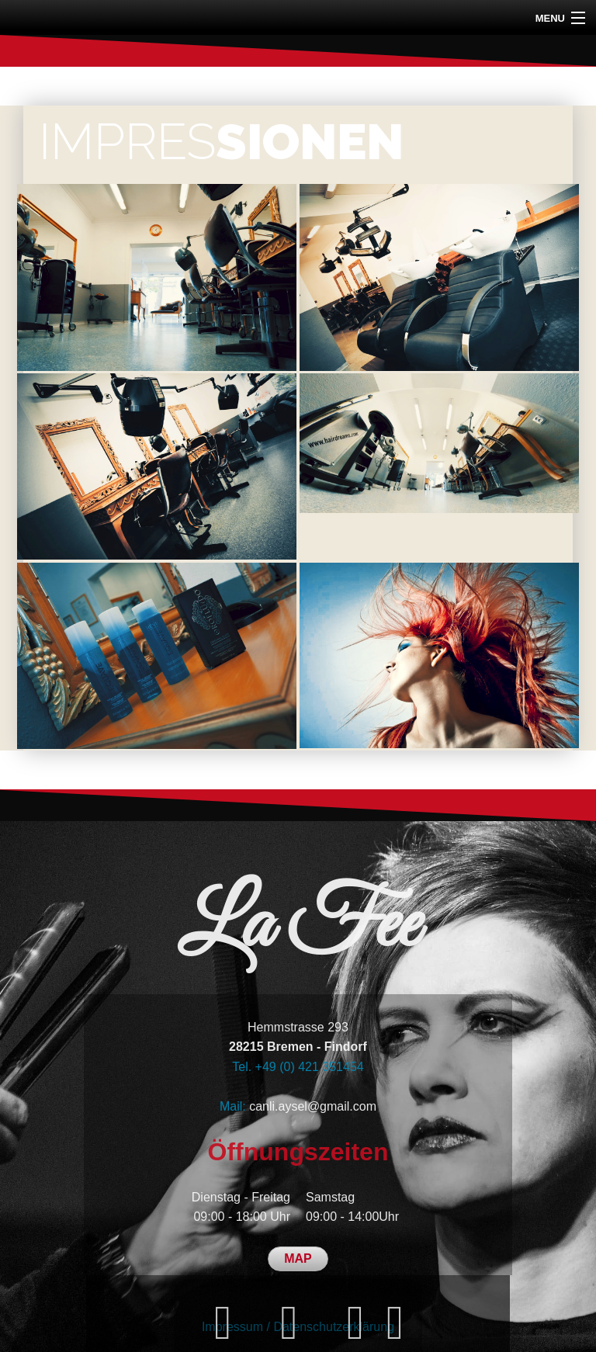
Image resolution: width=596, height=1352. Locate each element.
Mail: (234, 1106)
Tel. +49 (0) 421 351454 (297, 1066)
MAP (298, 1258)
